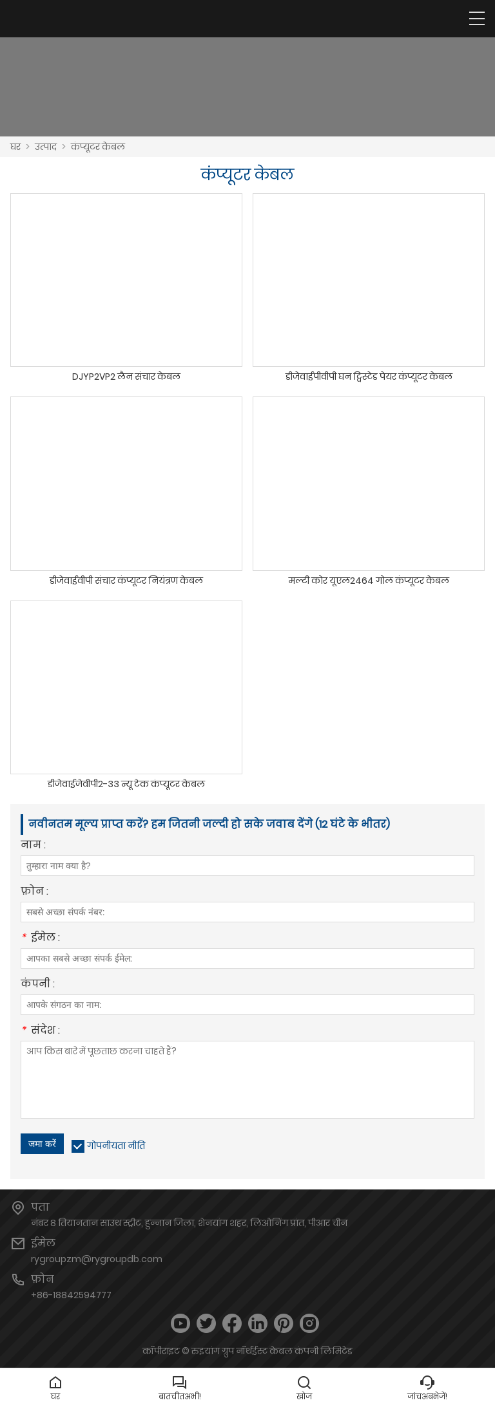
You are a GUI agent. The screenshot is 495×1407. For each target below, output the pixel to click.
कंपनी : (38, 985)
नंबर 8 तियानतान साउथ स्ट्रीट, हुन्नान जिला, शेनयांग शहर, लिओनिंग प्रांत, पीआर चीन (189, 1222)
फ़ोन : (34, 892)
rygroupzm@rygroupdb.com (96, 1259)
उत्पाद (46, 146)
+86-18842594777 (71, 1295)
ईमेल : (40, 939)
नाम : (33, 846)
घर (15, 146)
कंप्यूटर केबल (98, 146)
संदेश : (40, 1031)
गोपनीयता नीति (116, 1145)
